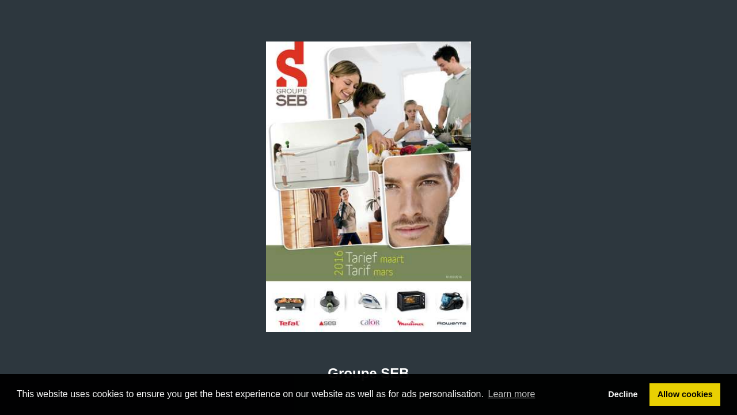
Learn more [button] (511, 394)
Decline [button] (622, 394)
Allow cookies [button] (685, 394)
